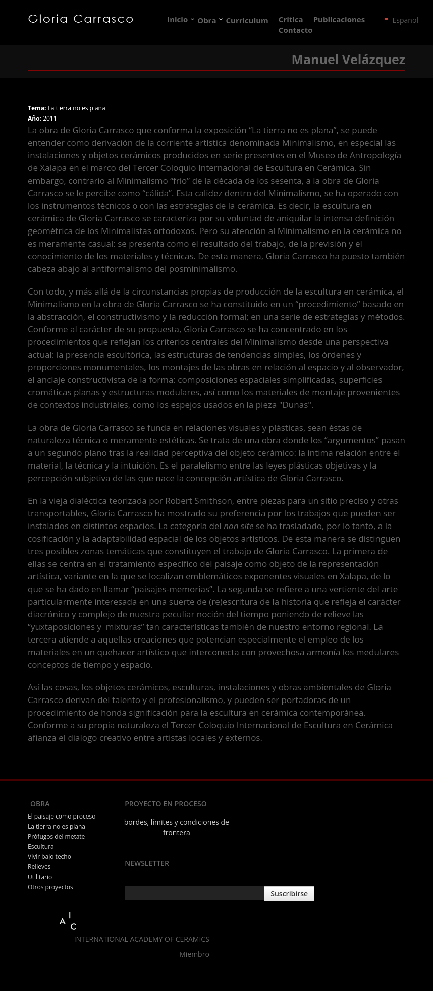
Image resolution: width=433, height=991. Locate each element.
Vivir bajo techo (49, 856)
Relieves (39, 866)
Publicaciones (339, 19)
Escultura (41, 846)
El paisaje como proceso (61, 816)
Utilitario (40, 876)
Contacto (296, 30)
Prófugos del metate (56, 836)
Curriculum (247, 20)
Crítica (291, 19)
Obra (207, 20)
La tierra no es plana (56, 826)
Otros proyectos (50, 887)
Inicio (177, 19)
